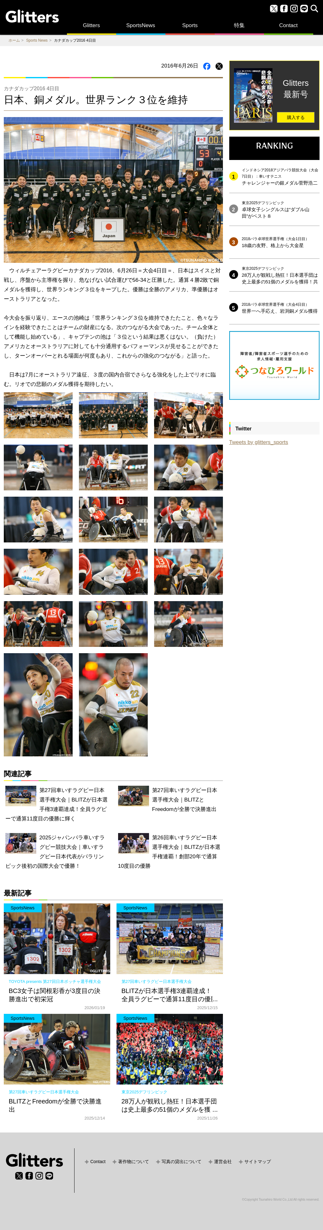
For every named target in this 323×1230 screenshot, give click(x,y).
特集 (239, 25)
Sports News (37, 40)
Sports (190, 25)
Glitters (91, 25)
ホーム (14, 40)
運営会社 (223, 1161)
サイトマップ (257, 1161)
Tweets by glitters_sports (258, 442)
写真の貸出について (181, 1161)
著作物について (133, 1161)
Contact (288, 25)
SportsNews (140, 25)
